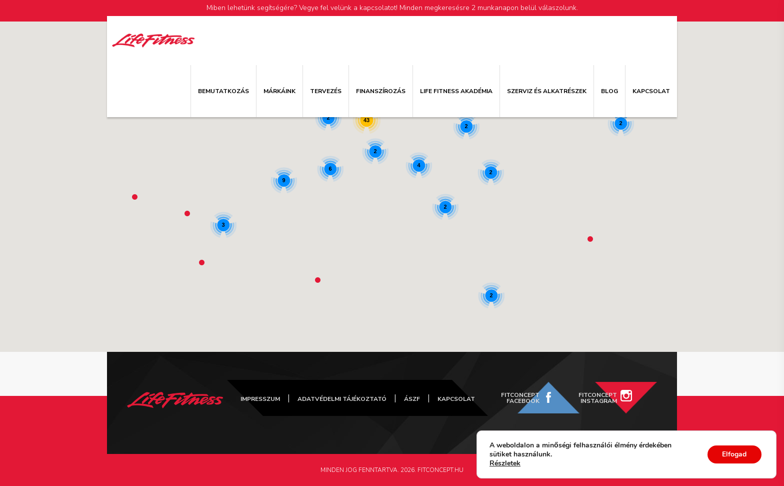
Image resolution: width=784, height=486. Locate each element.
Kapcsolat (651, 91)
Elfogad (734, 454)
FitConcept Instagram (597, 398)
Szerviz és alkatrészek (546, 91)
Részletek (505, 463)
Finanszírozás (381, 91)
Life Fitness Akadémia (456, 91)
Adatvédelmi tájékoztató (342, 399)
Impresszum (260, 399)
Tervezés (326, 91)
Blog (609, 91)
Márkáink (280, 91)
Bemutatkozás (223, 91)
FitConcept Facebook (520, 398)
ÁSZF (412, 399)
